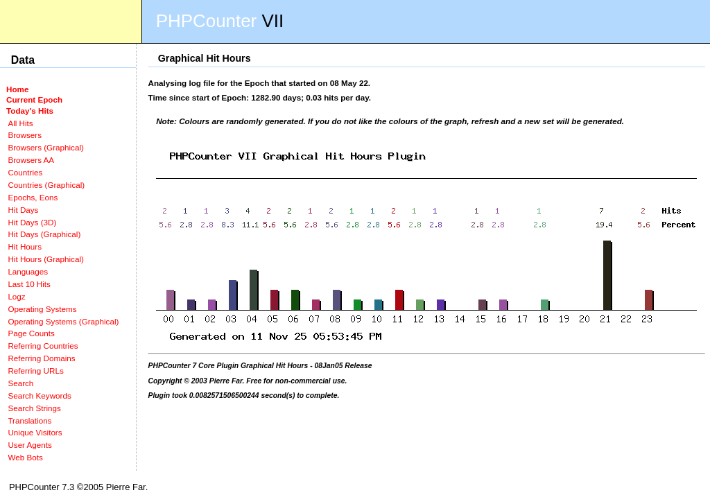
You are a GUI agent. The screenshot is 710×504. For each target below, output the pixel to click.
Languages (28, 271)
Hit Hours (25, 246)
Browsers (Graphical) (45, 147)
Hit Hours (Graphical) (45, 258)
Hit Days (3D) (32, 222)
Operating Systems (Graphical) (63, 321)
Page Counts (31, 333)
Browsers (25, 134)
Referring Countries (43, 345)
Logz (16, 296)
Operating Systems (42, 308)
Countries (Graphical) (46, 184)
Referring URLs (35, 370)
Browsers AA (31, 159)
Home (17, 89)
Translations (29, 420)
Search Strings (34, 407)
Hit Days (23, 209)
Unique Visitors (35, 432)
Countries (25, 172)
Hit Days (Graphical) (44, 233)
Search (20, 383)
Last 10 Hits (29, 283)
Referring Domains (41, 358)
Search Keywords (39, 395)
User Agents (30, 444)
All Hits (20, 123)
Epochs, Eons (33, 197)
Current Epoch (34, 99)
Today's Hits (29, 110)
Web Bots (25, 457)
